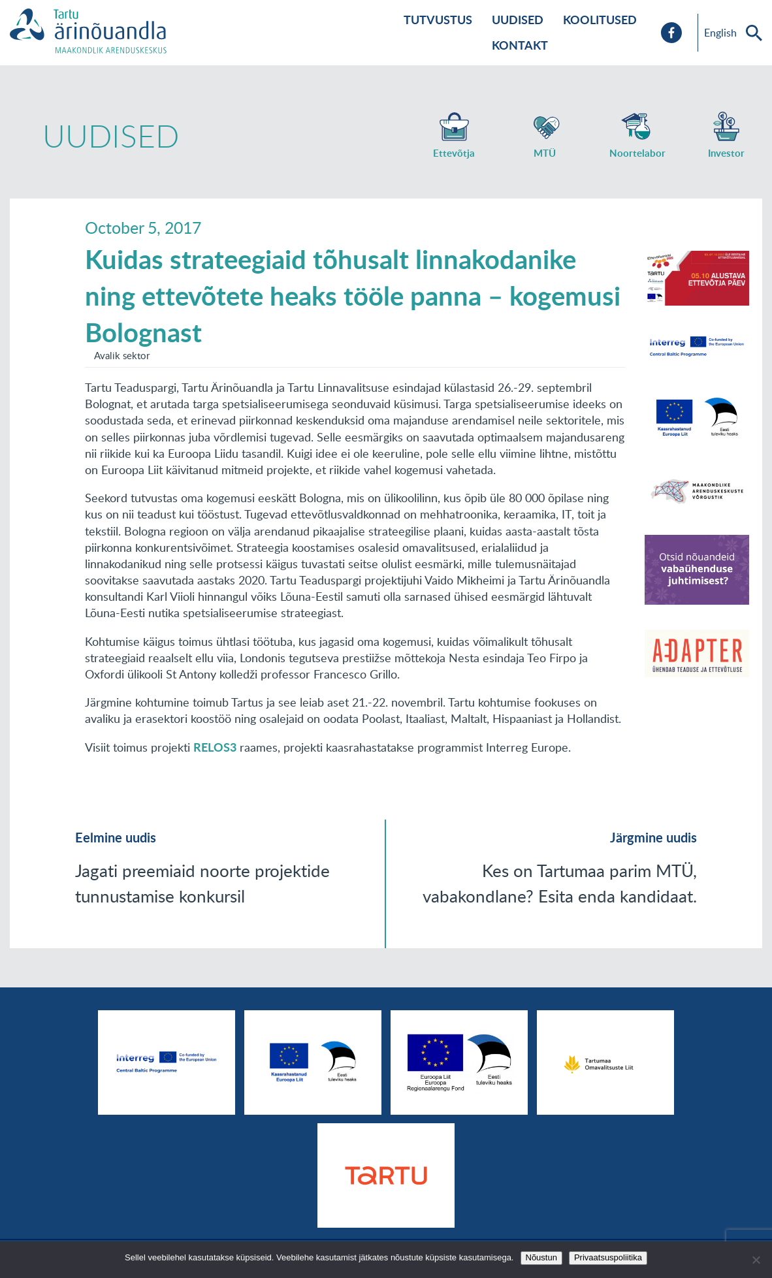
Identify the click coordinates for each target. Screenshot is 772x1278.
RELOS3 (214, 747)
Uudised (517, 19)
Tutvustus (438, 19)
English (720, 33)
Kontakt (520, 45)
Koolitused (600, 19)
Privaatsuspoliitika (608, 1257)
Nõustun (541, 1257)
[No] (755, 1259)
